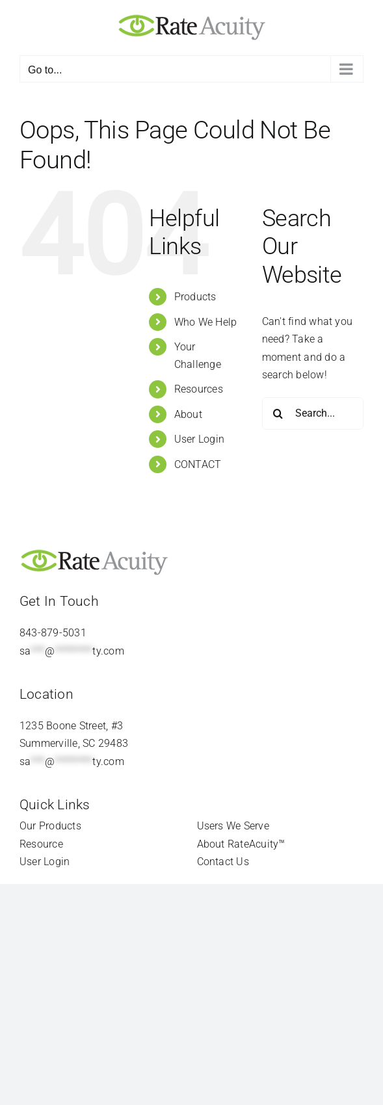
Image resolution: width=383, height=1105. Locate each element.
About (188, 414)
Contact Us (223, 861)
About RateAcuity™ (241, 844)
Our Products (50, 826)
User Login (199, 439)
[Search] (278, 413)
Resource (41, 844)
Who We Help (205, 322)
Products (195, 297)
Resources (198, 389)
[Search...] (312, 413)
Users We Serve (233, 826)
